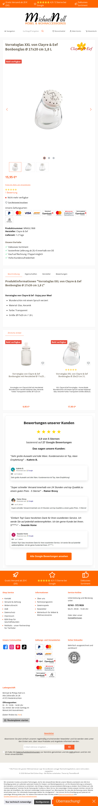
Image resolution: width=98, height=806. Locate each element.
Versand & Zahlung (12, 602)
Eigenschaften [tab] (31, 274)
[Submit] (69, 747)
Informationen (41, 592)
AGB (6, 609)
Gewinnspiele (43, 605)
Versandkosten (48, 769)
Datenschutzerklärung (66, 794)
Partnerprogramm (45, 602)
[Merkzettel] (59, 31)
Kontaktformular (75, 618)
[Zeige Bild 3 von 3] (54, 158)
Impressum (9, 616)
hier (19, 715)
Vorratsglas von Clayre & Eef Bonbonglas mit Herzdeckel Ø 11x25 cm (26, 375)
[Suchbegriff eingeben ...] (31, 31)
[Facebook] (5, 647)
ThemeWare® (74, 773)
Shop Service (8, 592)
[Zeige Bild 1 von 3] (44, 158)
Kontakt (7, 598)
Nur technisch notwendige (18, 802)
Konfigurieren (42, 802)
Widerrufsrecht (10, 605)
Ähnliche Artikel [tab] (14, 333)
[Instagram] (12, 647)
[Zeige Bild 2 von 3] (49, 158)
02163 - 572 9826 (76, 605)
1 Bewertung (11, 192)
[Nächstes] (91, 109)
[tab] (13, 274)
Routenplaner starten (16, 720)
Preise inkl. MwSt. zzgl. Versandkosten (17, 185)
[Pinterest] (18, 647)
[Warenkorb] (90, 31)
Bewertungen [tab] (61, 274)
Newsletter (41, 609)
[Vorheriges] (7, 109)
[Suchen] (43, 31)
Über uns (41, 598)
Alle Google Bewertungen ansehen (49, 556)
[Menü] (10, 31)
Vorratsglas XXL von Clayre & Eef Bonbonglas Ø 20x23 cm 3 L (72, 375)
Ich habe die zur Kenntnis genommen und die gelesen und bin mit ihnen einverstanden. (48, 753)
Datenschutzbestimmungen (28, 752)
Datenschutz (9, 612)
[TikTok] (24, 647)
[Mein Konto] (75, 31)
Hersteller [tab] (46, 274)
